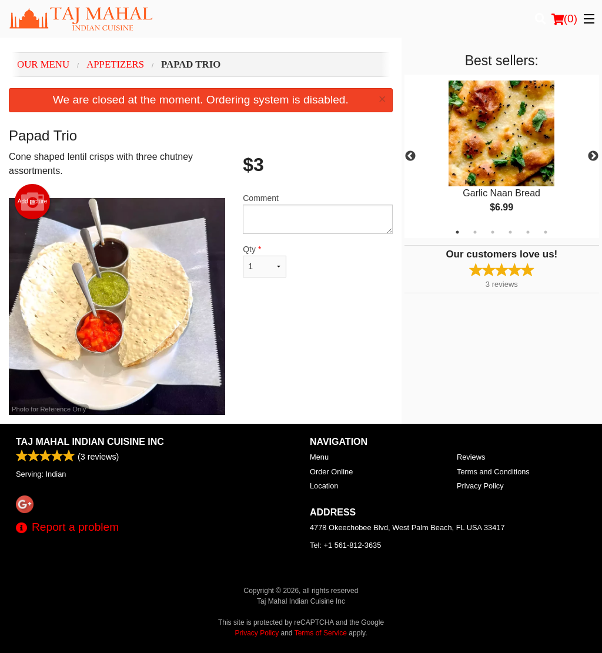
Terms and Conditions (493, 471)
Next (593, 156)
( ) (564, 19)
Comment (317, 213)
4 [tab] (510, 232)
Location (324, 485)
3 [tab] (493, 232)
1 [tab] (457, 232)
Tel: (345, 545)
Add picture (33, 201)
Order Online (331, 471)
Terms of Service (321, 633)
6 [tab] (545, 232)
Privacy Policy (480, 485)
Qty (264, 261)
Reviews (471, 457)
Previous (410, 156)
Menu (319, 457)
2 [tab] (475, 232)
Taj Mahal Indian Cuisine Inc (90, 442)
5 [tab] (528, 232)
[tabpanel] (501, 156)
